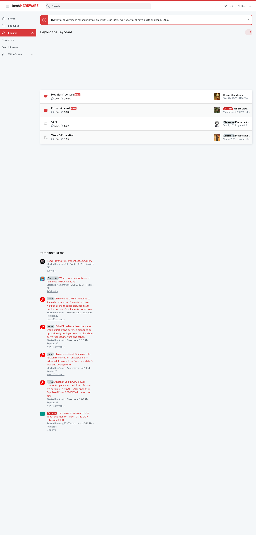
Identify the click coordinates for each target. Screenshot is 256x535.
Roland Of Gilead (189, 139)
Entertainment (61, 108)
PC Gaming (211, 237)
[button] (7, 6)
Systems (209, 216)
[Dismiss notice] (247, 20)
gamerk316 (186, 125)
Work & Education (63, 135)
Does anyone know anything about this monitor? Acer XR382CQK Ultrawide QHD (226, 362)
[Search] (97, 6)
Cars (55, 121)
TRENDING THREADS (211, 199)
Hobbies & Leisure (63, 94)
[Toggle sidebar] (248, 32)
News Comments (214, 264)
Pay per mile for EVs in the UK (188, 122)
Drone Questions (175, 95)
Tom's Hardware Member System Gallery (227, 206)
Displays (209, 375)
